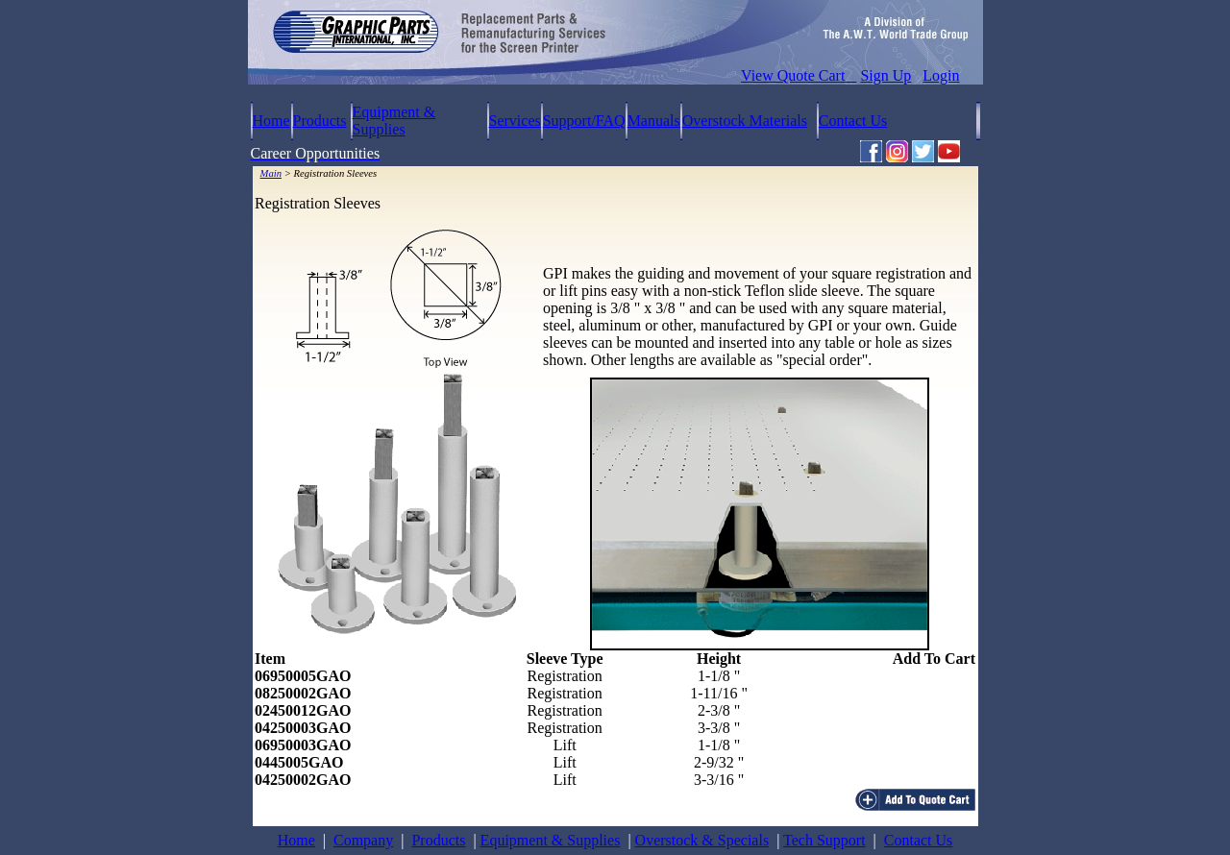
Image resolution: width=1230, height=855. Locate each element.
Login (940, 75)
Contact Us (853, 120)
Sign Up (885, 75)
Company (363, 840)
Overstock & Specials (702, 840)
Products (320, 120)
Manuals (653, 120)
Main (271, 173)
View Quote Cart (798, 75)
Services (515, 120)
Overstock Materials (744, 120)
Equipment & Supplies (394, 120)
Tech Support (824, 840)
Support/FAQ (584, 120)
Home (271, 120)
